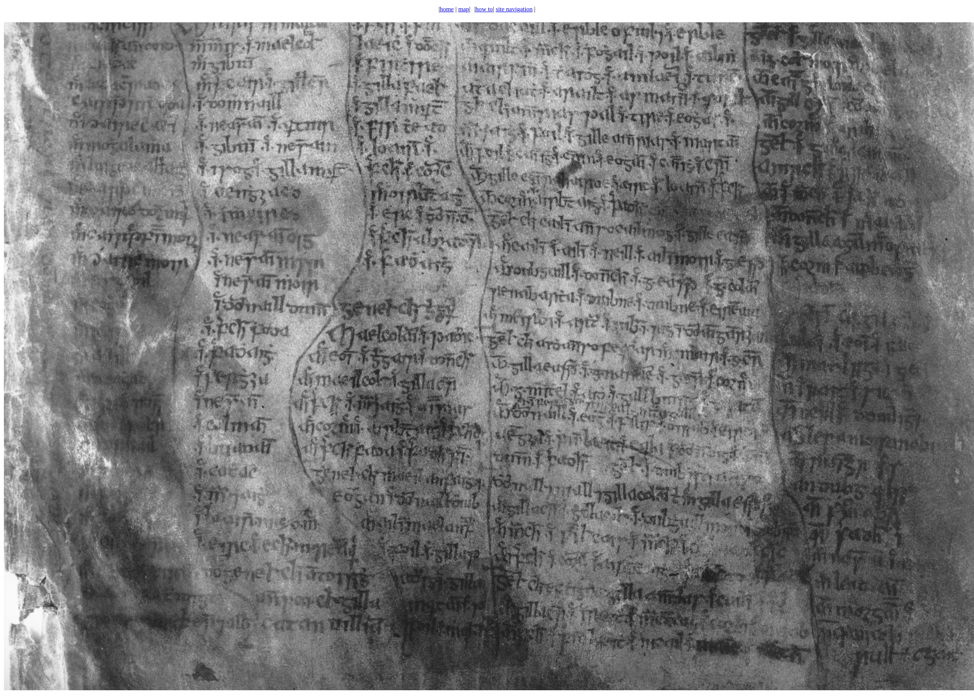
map (463, 9)
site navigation (514, 9)
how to (484, 9)
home (447, 9)
